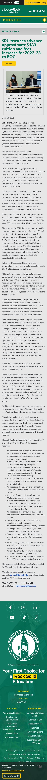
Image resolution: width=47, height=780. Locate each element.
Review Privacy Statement (13, 770)
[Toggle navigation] (30, 11)
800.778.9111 (23, 702)
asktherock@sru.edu (23, 695)
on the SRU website (19, 575)
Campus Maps (35, 720)
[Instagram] (22, 607)
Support (21, 761)
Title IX (28, 761)
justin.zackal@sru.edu (26, 586)
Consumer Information (33, 751)
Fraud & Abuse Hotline (17, 754)
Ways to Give (12, 733)
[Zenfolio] (36, 617)
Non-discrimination (11, 758)
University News (35, 736)
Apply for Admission (12, 713)
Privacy (22, 758)
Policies (30, 758)
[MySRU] (36, 11)
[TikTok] (24, 617)
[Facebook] (10, 607)
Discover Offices (35, 724)
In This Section (24, 20)
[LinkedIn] (35, 607)
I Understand (11, 776)
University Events (35, 732)
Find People (35, 728)
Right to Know (40, 758)
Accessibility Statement (14, 751)
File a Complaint (34, 754)
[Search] (43, 10)
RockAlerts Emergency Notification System (11, 726)
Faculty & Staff (11, 737)
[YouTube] (12, 617)
